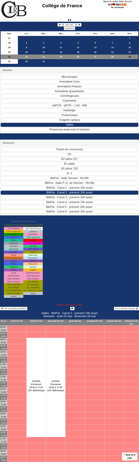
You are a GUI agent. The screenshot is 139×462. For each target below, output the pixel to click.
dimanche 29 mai (131, 322)
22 (130, 52)
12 (78, 47)
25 (61, 57)
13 (95, 47)
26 (78, 57)
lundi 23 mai (17, 321)
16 (26, 52)
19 (9, 47)
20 (9, 52)
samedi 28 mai (114, 321)
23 (26, 57)
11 (61, 47)
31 (44, 61)
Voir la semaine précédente (13, 308)
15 (130, 47)
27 (95, 57)
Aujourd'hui (69, 28)
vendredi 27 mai (94, 321)
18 (9, 43)
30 (26, 61)
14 (112, 47)
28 (112, 57)
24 (44, 57)
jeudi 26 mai (75, 321)
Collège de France (62, 5)
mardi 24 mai (36, 321)
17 (9, 38)
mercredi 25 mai (56, 321)
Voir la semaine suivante (126, 308)
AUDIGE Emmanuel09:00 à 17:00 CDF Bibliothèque (36, 386)
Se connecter (117, 7)
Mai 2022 (69, 25)
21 (112, 52)
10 (44, 47)
